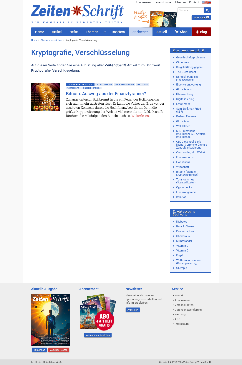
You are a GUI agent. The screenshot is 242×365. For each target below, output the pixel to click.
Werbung (180, 314)
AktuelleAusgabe (140, 14)
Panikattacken (185, 231)
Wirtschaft (73, 88)
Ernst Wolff (183, 104)
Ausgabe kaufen (58, 349)
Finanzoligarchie (186, 192)
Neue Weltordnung (124, 84)
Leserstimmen (163, 2)
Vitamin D (182, 245)
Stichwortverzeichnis (51, 40)
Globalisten (183, 121)
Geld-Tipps (142, 84)
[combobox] (191, 10)
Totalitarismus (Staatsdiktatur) (185, 181)
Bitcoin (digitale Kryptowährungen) (187, 173)
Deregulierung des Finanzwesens (187, 78)
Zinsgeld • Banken (91, 88)
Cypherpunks (184, 187)
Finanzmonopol (185, 157)
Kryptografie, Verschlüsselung (81, 40)
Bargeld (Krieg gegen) (189, 67)
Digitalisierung (185, 99)
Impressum (182, 323)
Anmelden (132, 309)
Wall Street (183, 126)
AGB (177, 319)
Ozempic (181, 268)
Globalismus (184, 89)
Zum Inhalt (39, 349)
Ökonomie (182, 62)
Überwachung (184, 94)
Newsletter (201, 17)
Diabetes (181, 221)
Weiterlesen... (141, 116)
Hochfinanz (183, 162)
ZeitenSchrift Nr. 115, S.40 (80, 84)
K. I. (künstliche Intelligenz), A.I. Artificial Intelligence (191, 134)
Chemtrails (183, 236)
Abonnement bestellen (98, 335)
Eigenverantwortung (188, 84)
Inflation (181, 197)
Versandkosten (184, 305)
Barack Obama (185, 226)
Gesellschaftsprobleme (190, 57)
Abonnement (144, 2)
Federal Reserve (186, 116)
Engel (179, 255)
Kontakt (194, 2)
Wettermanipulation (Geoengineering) (188, 262)
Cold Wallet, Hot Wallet (190, 152)
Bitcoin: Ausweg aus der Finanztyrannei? (106, 93)
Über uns (180, 2)
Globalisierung (104, 84)
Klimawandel (184, 241)
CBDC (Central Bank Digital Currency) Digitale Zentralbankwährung (191, 144)
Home (34, 40)
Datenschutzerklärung (188, 309)
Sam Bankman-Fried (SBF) (188, 110)
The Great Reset (186, 72)
